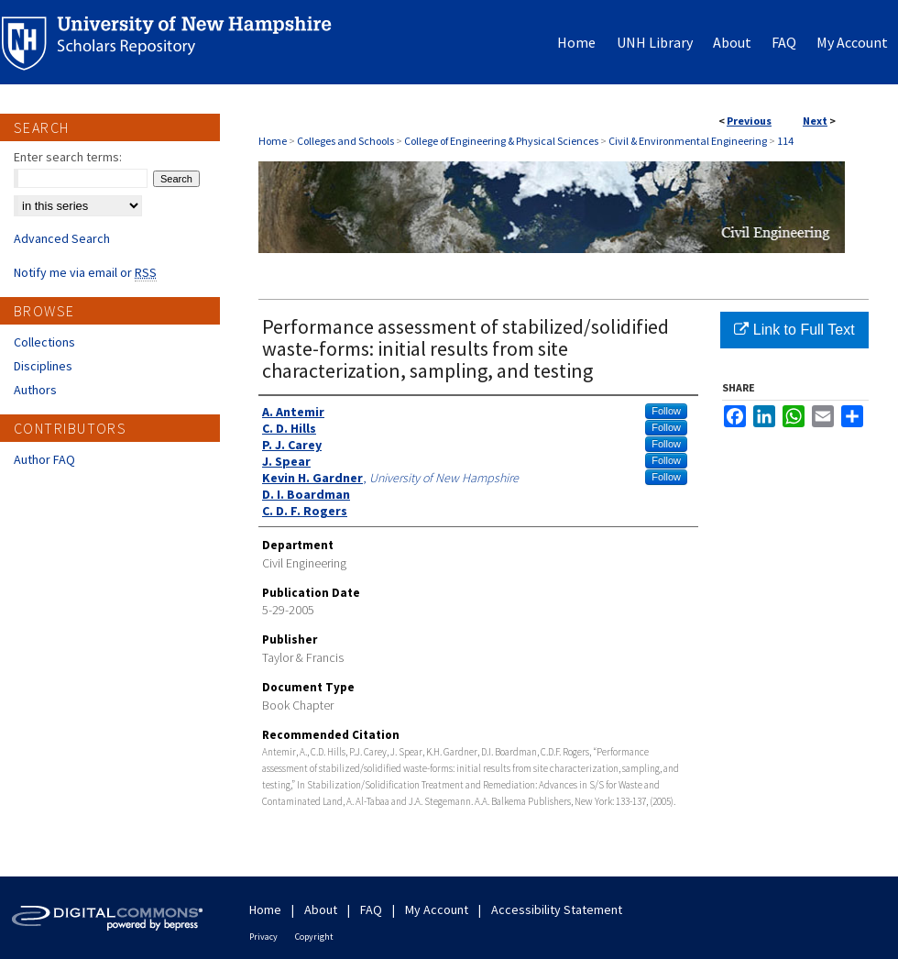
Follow (666, 410)
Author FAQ (44, 459)
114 (785, 141)
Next (815, 120)
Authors (35, 389)
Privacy (263, 936)
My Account (436, 909)
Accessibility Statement (556, 909)
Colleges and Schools (345, 141)
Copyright (314, 936)
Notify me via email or (85, 272)
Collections (44, 342)
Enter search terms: (68, 157)
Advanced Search (62, 238)
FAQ (371, 909)
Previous (749, 120)
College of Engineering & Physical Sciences (501, 141)
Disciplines (43, 366)
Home (272, 141)
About (320, 909)
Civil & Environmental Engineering (687, 141)
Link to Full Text (794, 329)
